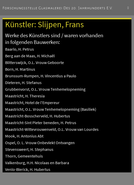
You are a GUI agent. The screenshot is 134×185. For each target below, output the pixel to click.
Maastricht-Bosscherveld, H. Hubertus (37, 115)
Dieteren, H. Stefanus (23, 82)
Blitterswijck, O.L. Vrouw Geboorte (34, 62)
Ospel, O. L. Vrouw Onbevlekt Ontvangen (40, 142)
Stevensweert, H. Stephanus (29, 149)
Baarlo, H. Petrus (19, 49)
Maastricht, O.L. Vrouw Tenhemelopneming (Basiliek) (50, 109)
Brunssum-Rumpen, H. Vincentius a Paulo (40, 75)
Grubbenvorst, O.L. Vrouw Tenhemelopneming (45, 89)
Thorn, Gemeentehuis (24, 156)
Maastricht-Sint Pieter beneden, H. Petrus (40, 122)
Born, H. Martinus (20, 69)
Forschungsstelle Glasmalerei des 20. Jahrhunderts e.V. (58, 8)
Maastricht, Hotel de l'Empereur (32, 102)
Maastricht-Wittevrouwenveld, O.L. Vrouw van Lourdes (52, 129)
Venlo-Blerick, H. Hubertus (27, 169)
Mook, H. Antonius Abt (24, 135)
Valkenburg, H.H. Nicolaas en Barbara (37, 162)
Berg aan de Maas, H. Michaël (30, 55)
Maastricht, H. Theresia (25, 95)
